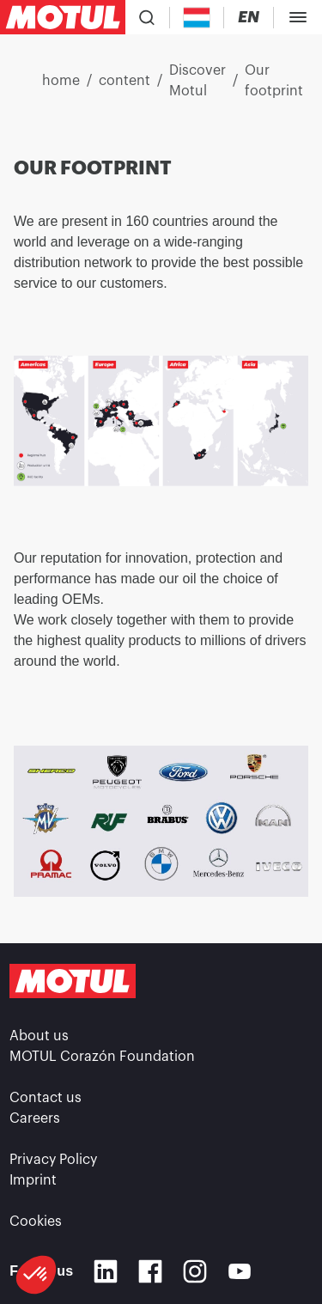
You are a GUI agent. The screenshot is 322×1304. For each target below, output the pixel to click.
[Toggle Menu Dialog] (298, 17)
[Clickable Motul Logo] (62, 17)
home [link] (61, 81)
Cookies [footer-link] (35, 1221)
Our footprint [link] (274, 81)
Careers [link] (34, 1118)
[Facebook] (150, 1271)
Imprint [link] (33, 1180)
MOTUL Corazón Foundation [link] (102, 1056)
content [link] (124, 81)
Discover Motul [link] (197, 81)
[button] (36, 1274)
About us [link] (39, 1036)
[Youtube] (240, 1271)
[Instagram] (195, 1271)
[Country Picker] (197, 17)
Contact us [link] (45, 1098)
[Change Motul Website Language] (248, 17)
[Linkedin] (106, 1271)
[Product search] (146, 17)
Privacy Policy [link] (53, 1160)
